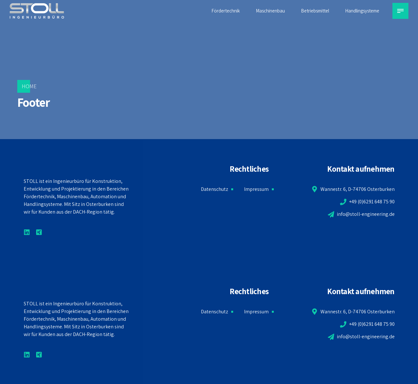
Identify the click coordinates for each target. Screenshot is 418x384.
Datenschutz (214, 189)
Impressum (256, 189)
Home (29, 86)
